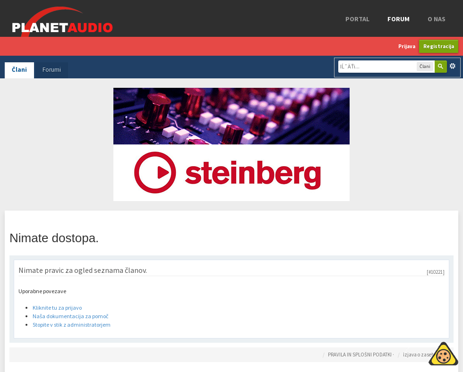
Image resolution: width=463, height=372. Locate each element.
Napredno (452, 66)
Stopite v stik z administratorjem (72, 324)
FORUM (398, 19)
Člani (19, 70)
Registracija (438, 46)
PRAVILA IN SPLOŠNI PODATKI (360, 354)
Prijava (406, 46)
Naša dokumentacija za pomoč (70, 316)
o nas (437, 19)
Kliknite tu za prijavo (57, 307)
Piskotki (422, 352)
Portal (357, 19)
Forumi (52, 70)
